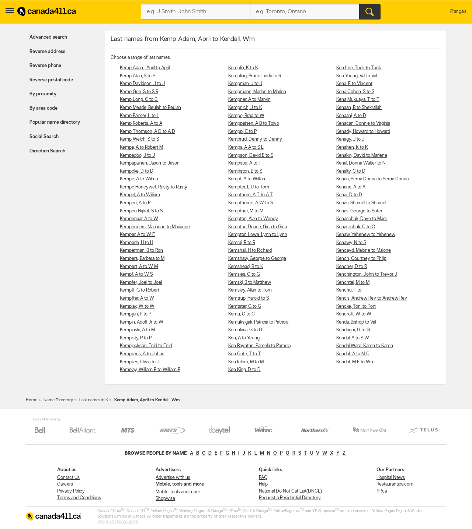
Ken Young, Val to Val (356, 76)
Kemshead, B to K (245, 266)
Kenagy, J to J (350, 139)
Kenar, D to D (349, 195)
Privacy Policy (71, 491)
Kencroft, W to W (353, 314)
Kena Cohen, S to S (355, 91)
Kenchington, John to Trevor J (366, 274)
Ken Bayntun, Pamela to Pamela (259, 345)
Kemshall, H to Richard (250, 250)
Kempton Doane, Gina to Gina (257, 227)
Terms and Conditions (79, 498)
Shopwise (165, 498)
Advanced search (48, 37)
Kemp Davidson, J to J (142, 83)
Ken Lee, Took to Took (358, 68)
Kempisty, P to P (136, 338)
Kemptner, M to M (245, 211)
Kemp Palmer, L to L (139, 115)
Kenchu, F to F (350, 290)
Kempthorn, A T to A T (250, 195)
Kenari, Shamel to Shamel (361, 203)
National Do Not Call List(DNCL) (290, 491)
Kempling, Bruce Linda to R (254, 76)
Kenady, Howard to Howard (363, 131)
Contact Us (68, 477)
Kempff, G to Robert (139, 290)
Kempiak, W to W (137, 306)
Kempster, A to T (244, 163)
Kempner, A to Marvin (249, 99)
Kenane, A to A (350, 187)
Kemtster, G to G (244, 306)
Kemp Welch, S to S (139, 139)
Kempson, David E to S (250, 155)
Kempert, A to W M (139, 266)
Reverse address (47, 51)
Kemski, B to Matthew (249, 282)
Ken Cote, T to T (244, 354)
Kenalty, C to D (350, 171)
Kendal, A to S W (352, 338)
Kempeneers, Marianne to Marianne (155, 227)
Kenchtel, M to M (352, 282)
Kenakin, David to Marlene (361, 155)
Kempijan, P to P (135, 314)
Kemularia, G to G (245, 330)
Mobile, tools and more (178, 492)
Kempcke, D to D (136, 171)
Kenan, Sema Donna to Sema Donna (372, 179)
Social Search (44, 136)
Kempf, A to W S (136, 274)
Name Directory (58, 400)
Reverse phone (45, 65)
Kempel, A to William (140, 195)
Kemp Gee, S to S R (139, 91)
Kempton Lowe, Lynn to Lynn (257, 234)
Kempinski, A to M (137, 330)
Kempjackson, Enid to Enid (146, 345)
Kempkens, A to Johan (142, 354)
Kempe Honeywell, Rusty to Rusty (153, 187)
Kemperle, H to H (136, 242)
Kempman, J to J (245, 83)
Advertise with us (173, 477)
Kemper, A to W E (137, 234)
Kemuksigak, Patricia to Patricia (258, 322)
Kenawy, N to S (351, 242)
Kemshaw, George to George (257, 258)
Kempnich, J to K (245, 107)
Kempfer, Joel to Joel (141, 282)
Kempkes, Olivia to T (140, 362)
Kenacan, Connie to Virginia (363, 123)
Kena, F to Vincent (354, 83)
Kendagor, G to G (353, 330)
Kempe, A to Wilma (139, 179)
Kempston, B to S (245, 171)
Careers (65, 484)
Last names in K (93, 400)
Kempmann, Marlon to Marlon (257, 91)
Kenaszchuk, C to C (355, 227)
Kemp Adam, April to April (145, 68)
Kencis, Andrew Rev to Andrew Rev (371, 298)
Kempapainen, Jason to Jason (150, 163)
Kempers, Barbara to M (142, 258)
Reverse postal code (51, 80)
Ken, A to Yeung (244, 338)
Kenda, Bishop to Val (356, 322)
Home (31, 400)
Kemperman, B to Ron (141, 250)
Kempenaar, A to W (139, 218)
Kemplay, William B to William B (150, 369)
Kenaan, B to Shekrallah (359, 107)
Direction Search (47, 151)
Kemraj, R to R (241, 242)
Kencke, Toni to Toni (356, 306)
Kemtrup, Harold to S (248, 298)
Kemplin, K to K (243, 68)
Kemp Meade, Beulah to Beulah (150, 107)
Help (263, 484)
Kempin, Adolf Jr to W (141, 322)
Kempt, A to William (247, 179)
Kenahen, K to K (352, 147)
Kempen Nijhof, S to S (141, 211)
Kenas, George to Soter (359, 211)
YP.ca (381, 491)
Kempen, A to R (135, 203)
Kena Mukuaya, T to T (357, 99)
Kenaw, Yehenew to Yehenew (365, 234)
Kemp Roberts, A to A (141, 123)
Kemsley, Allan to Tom (250, 290)
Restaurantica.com (394, 484)
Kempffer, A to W (137, 298)
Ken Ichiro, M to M (246, 362)
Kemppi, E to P (242, 131)
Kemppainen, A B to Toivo (253, 123)
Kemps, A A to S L (246, 147)
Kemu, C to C (241, 314)
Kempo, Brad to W (246, 115)
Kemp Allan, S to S (137, 76)
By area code (44, 108)
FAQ (263, 477)
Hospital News (390, 477)
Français (458, 11)
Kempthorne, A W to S (250, 203)
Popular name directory (55, 122)
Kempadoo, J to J (137, 155)
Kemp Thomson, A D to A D (147, 131)
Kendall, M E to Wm (355, 362)
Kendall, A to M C (352, 354)
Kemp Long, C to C (139, 99)
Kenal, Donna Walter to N (361, 163)
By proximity (43, 94)
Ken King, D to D (244, 369)
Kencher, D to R (351, 266)
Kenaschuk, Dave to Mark (361, 218)
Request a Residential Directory (290, 498)
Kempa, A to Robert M (141, 147)
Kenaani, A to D (351, 115)
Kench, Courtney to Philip (361, 258)
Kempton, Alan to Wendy (253, 218)
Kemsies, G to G (244, 274)
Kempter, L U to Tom (248, 187)
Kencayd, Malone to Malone (363, 250)
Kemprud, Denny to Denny (255, 139)
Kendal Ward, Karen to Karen (364, 345)
